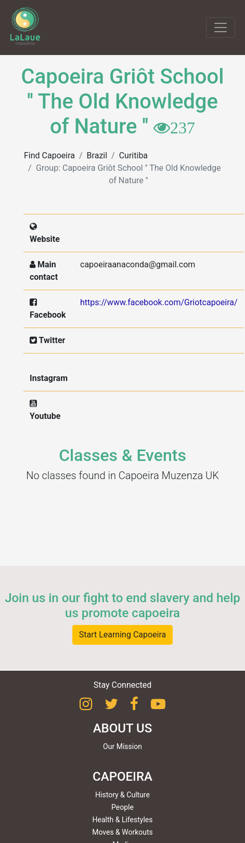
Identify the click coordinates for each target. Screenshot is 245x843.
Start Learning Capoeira (122, 635)
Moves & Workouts (122, 832)
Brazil (97, 155)
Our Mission (122, 746)
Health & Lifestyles (123, 819)
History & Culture (122, 795)
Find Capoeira (49, 155)
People (122, 807)
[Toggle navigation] (220, 27)
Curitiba (133, 155)
